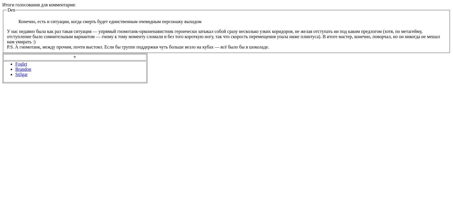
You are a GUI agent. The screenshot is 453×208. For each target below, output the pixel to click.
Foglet (21, 64)
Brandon (23, 69)
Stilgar (21, 74)
